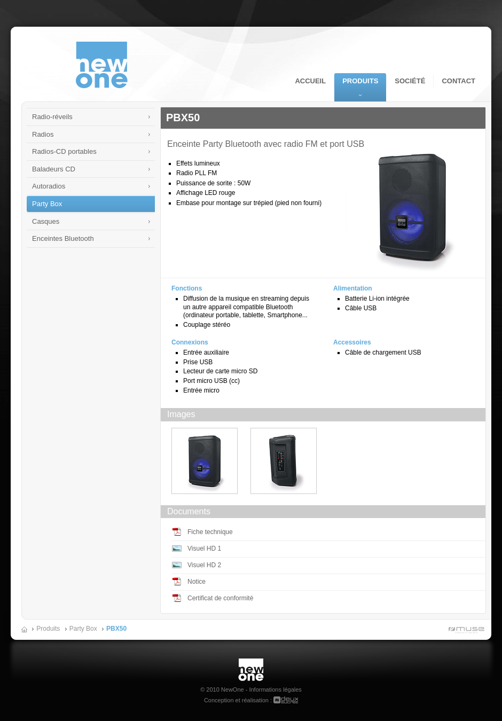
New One (251, 662)
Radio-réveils (52, 117)
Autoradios (48, 186)
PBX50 (116, 628)
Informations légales (275, 689)
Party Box (47, 204)
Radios (42, 134)
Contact (458, 81)
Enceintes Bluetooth (63, 238)
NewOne (102, 65)
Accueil (310, 81)
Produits (360, 81)
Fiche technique (210, 532)
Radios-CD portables (64, 151)
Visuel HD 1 (204, 548)
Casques (45, 221)
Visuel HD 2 (204, 565)
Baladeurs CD (53, 169)
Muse (464, 631)
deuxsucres (285, 700)
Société (410, 81)
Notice (196, 581)
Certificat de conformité (220, 598)
